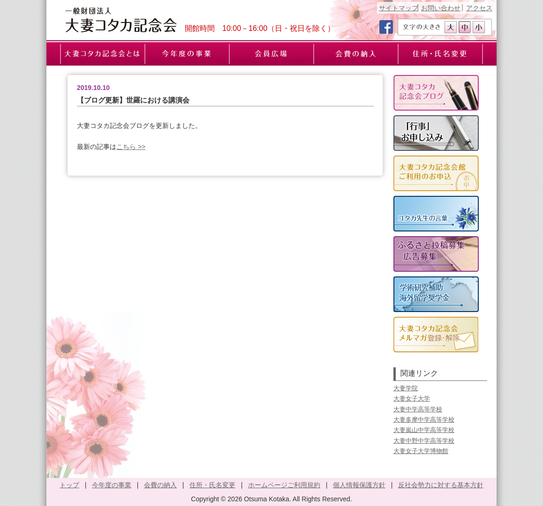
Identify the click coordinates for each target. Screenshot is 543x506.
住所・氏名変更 (212, 485)
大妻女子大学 (411, 398)
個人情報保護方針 (359, 485)
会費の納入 (160, 485)
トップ (69, 485)
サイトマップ (398, 8)
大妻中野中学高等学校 (423, 440)
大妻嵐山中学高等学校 (423, 429)
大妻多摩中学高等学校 (423, 419)
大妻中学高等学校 (417, 409)
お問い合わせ (440, 8)
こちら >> (130, 146)
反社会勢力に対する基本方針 (440, 485)
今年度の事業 (111, 485)
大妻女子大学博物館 (420, 450)
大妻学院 (405, 388)
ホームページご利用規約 (284, 485)
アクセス (479, 8)
